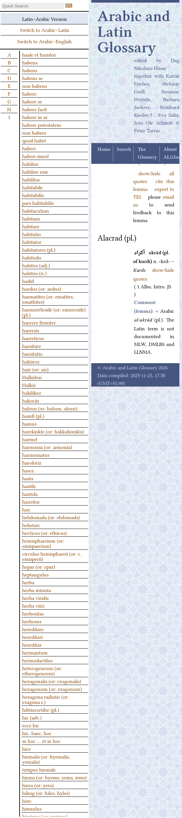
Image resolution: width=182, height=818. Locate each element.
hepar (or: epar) (38, 566)
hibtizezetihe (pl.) (40, 709)
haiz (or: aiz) (35, 369)
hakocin (30, 400)
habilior (30, 163)
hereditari (32, 636)
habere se (32, 101)
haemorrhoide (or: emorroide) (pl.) (54, 312)
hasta (27, 478)
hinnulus (31, 808)
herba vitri (33, 605)
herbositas (33, 613)
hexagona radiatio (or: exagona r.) (45, 699)
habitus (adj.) (36, 265)
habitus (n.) (34, 272)
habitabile (32, 187)
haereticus (33, 337)
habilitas (31, 179)
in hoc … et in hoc (41, 740)
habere (29, 93)
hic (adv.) (32, 717)
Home (104, 149)
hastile (29, 485)
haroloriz (31, 462)
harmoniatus (35, 454)
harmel (29, 438)
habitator (31, 241)
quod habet (34, 140)
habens (29, 69)
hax (26, 509)
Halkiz (29, 384)
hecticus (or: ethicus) (44, 532)
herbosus (31, 621)
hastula (30, 493)
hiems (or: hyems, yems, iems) (54, 777)
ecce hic (30, 725)
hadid (28, 280)
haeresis (30, 330)
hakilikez (31, 392)
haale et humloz (39, 54)
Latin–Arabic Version (44, 18)
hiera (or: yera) (38, 784)
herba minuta (36, 589)
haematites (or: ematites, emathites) (48, 299)
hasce (28, 470)
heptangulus (35, 574)
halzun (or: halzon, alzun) (49, 408)
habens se (32, 77)
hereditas (31, 644)
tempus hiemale (39, 769)
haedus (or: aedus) (41, 288)
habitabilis (33, 194)
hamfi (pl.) (33, 415)
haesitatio (32, 353)
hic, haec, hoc (37, 732)
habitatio (31, 233)
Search (124, 149)
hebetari (30, 524)
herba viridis (35, 597)
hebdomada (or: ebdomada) (51, 517)
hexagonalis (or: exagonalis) (51, 680)
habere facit (34, 108)
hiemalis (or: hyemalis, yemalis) (46, 759)
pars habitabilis (38, 202)
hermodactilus (37, 660)
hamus (29, 423)
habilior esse (35, 171)
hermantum (35, 652)
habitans (31, 218)
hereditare (33, 628)
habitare (30, 226)
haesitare (31, 345)
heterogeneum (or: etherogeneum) (42, 670)
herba (28, 582)
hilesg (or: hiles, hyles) (46, 792)
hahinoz (30, 361)
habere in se (35, 116)
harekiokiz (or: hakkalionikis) (53, 431)
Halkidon (32, 376)
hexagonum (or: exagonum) (52, 688)
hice (26, 748)
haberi (29, 148)
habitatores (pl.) (38, 249)
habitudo (31, 257)
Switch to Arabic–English (44, 41)
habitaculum (35, 210)
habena (30, 62)
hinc (27, 800)
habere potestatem (41, 124)
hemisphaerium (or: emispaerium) (43, 543)
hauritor (31, 501)
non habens (34, 85)
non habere (34, 132)
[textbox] (32, 6)
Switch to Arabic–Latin (44, 29)
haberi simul (35, 155)
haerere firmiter (39, 322)
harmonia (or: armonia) (47, 446)
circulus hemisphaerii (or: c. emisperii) (52, 556)
